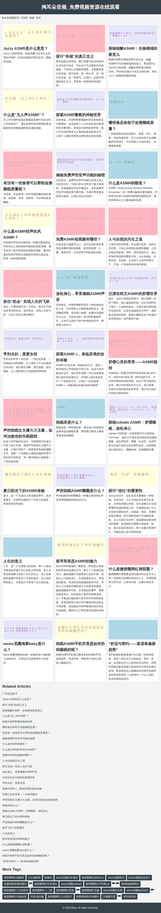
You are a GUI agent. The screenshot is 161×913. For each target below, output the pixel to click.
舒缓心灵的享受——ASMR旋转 (19, 794)
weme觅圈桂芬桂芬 (137, 890)
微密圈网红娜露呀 (14, 877)
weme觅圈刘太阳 (113, 890)
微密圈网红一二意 (42, 890)
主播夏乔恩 (109, 896)
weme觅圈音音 (116, 877)
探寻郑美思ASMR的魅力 (76, 561)
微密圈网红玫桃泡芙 (15, 896)
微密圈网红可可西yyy (98, 884)
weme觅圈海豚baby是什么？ (18, 850)
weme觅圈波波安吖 (139, 877)
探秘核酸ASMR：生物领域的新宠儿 (22, 710)
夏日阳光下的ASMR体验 (24, 491)
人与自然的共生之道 (125, 239)
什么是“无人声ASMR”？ (24, 115)
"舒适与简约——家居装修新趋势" (20, 861)
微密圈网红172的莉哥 (16, 890)
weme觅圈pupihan (71, 884)
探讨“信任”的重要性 (125, 491)
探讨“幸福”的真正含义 (75, 56)
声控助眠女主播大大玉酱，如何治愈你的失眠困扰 (30, 799)
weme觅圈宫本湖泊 (67, 877)
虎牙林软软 (129, 896)
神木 (38, 17)
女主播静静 (34, 877)
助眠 (31, 17)
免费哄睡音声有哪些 (87, 896)
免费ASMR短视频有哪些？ (78, 239)
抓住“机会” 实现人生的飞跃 (26, 301)
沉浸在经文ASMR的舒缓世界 (132, 294)
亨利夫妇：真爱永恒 (20, 354)
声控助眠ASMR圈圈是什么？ (80, 491)
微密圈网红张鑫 (90, 890)
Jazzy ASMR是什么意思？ (25, 48)
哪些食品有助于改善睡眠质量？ (20, 727)
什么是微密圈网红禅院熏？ (131, 569)
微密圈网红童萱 (65, 890)
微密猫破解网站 (130, 884)
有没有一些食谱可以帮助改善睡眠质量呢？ (26, 732)
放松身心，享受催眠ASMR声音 (19, 772)
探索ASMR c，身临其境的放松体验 (22, 788)
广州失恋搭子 (9, 693)
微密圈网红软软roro (93, 877)
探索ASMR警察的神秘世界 (78, 115)
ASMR (24, 17)
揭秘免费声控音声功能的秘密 (80, 175)
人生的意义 (12, 561)
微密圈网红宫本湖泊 (45, 884)
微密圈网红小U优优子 (60, 896)
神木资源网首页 (10, 17)
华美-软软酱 (37, 896)
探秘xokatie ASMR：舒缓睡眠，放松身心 (25, 811)
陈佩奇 (48, 877)
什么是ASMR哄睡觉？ (127, 183)
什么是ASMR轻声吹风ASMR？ (19, 749)
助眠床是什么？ (69, 422)
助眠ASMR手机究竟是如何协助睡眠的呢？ (26, 855)
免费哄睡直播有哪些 (15, 884)
